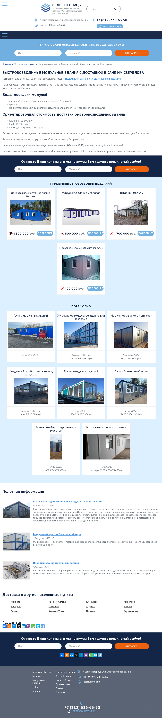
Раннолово (129, 601)
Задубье (90, 606)
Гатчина (15, 611)
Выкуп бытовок (63, 676)
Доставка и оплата (65, 672)
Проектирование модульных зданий (56, 563)
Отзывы (59, 688)
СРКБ (35, 687)
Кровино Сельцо (57, 601)
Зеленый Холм (56, 611)
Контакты (60, 692)
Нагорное (16, 606)
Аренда (36, 691)
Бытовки (36, 676)
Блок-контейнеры (41, 672)
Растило (128, 606)
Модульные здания (38, 681)
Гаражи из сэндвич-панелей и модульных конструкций (67, 501)
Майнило (15, 601)
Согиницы (54, 606)
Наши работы (63, 680)
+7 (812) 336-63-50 (112, 20)
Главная (7, 64)
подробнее (45, 233)
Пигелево (91, 611)
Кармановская (131, 611)
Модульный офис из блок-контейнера (57, 534)
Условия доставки (24, 64)
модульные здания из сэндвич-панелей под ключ (93, 78)
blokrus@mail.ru (92, 681)
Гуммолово (92, 601)
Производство (63, 684)
